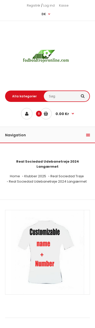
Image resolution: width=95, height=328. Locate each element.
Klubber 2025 (35, 176)
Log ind (49, 5)
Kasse (63, 5)
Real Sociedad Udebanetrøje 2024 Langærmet (48, 181)
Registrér (33, 5)
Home (15, 176)
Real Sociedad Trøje (67, 176)
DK (44, 14)
